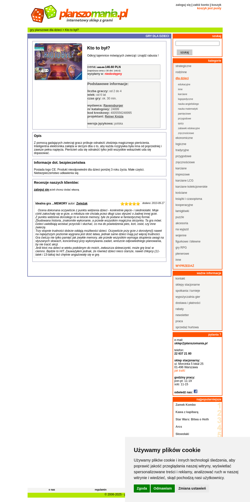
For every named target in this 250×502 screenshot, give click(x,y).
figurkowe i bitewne (188, 241)
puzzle (180, 217)
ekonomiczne (184, 138)
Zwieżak (81, 203)
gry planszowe (39, 30)
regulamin (100, 489)
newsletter (182, 315)
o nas (52, 489)
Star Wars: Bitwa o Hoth (192, 419)
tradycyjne (182, 150)
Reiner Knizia (114, 116)
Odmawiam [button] (163, 488)
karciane (182, 94)
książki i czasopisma (189, 199)
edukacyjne (184, 84)
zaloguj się (183, 5)
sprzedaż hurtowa (187, 327)
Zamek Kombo (186, 404)
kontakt (180, 278)
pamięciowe (184, 113)
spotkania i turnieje (188, 290)
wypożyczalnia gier (188, 297)
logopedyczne (185, 99)
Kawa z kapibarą (187, 412)
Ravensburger (113, 105)
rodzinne (181, 72)
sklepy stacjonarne (188, 284)
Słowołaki (182, 434)
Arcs (179, 426)
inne (180, 89)
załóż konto (201, 5)
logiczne (181, 144)
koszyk (216, 5)
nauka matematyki (188, 108)
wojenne (181, 235)
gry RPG (181, 247)
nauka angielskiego (188, 104)
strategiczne (183, 66)
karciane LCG (184, 180)
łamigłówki (182, 211)
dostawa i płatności (188, 303)
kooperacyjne (184, 205)
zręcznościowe (186, 133)
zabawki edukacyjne (189, 128)
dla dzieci (56, 30)
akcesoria (182, 223)
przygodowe (184, 118)
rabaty (180, 309)
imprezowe (183, 174)
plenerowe (182, 253)
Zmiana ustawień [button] (192, 488)
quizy (181, 123)
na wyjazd (182, 229)
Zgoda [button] (142, 488)
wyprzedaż (185, 266)
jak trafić (179, 370)
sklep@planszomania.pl (191, 343)
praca (179, 321)
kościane (181, 192)
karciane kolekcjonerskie (192, 186)
